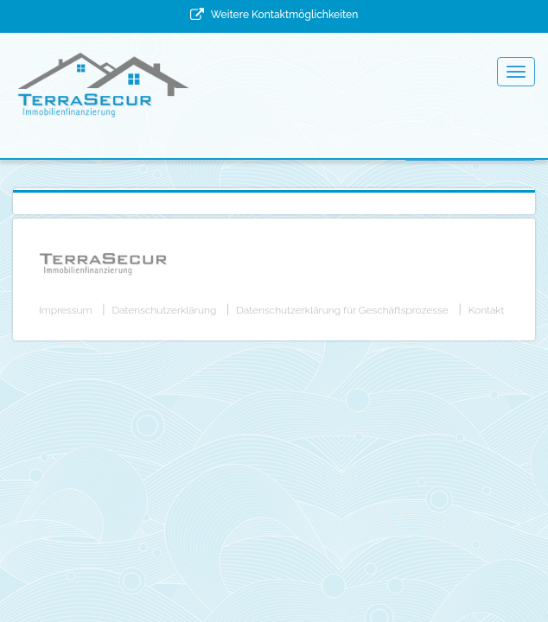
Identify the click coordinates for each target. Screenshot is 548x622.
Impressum (65, 310)
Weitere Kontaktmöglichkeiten (284, 15)
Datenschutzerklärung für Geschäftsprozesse (342, 310)
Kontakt (486, 310)
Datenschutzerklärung (164, 310)
